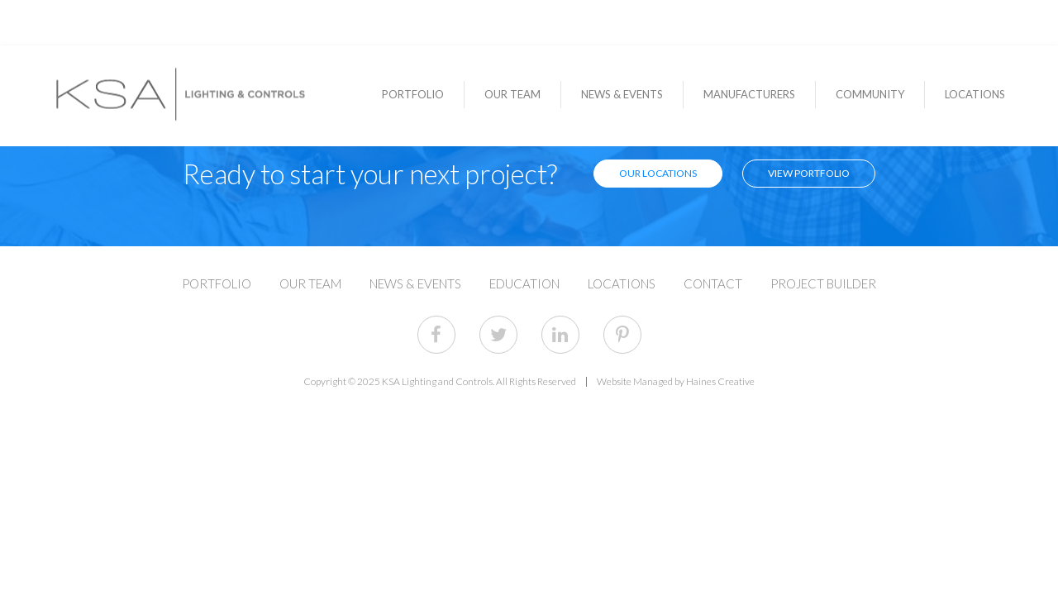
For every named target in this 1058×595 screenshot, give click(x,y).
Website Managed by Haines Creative (676, 382)
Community (870, 94)
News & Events (622, 94)
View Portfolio (809, 173)
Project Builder (823, 284)
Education (524, 284)
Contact (713, 284)
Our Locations (658, 173)
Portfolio (413, 94)
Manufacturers (749, 94)
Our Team (512, 94)
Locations (975, 94)
